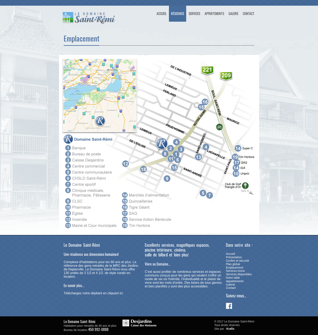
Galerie (233, 13)
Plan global (233, 264)
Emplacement (234, 267)
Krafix (230, 328)
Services (194, 13)
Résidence (177, 13)
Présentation (234, 257)
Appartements (214, 13)
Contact (248, 13)
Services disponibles (239, 274)
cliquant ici (115, 293)
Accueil (162, 13)
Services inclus (235, 270)
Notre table (233, 277)
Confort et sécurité (237, 260)
